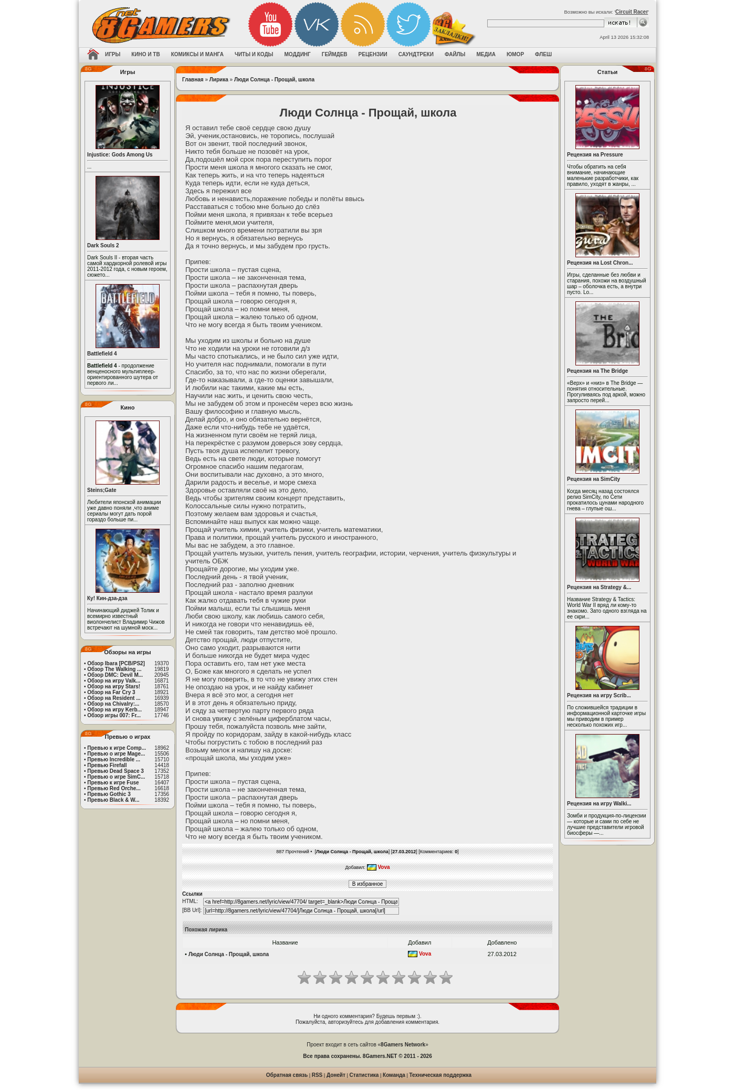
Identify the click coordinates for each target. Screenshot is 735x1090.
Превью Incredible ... (113, 759)
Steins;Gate (102, 490)
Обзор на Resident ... (113, 698)
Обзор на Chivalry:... (113, 704)
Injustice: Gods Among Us (120, 155)
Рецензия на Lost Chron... (600, 263)
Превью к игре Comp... (116, 748)
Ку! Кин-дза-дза (107, 598)
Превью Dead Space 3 (115, 771)
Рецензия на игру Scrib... (599, 695)
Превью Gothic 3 (108, 794)
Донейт (336, 1075)
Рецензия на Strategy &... (599, 587)
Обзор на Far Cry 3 (111, 692)
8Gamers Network (403, 1044)
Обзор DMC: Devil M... (115, 675)
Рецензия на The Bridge (597, 371)
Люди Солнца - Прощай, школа (274, 79)
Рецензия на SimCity (593, 479)
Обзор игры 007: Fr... (114, 715)
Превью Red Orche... (113, 788)
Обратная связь (287, 1075)
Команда (394, 1075)
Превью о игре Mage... (116, 754)
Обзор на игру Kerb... (114, 709)
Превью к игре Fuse (113, 782)
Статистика (364, 1075)
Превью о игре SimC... (116, 777)
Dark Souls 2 (103, 245)
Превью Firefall (107, 765)
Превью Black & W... (113, 800)
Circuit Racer (631, 12)
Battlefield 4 (102, 354)
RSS (317, 1075)
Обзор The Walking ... (114, 669)
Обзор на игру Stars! (113, 686)
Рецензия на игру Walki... (599, 803)
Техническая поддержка (441, 1075)
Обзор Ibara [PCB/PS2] (116, 663)
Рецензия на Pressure (595, 155)
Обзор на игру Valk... (113, 681)
